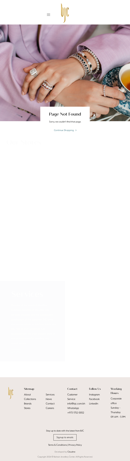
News (49, 399)
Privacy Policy (75, 445)
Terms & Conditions (57, 445)
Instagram (94, 394)
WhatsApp (73, 408)
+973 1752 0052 (75, 412)
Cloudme (71, 452)
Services (50, 394)
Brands (27, 403)
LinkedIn (93, 403)
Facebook (94, 399)
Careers (50, 408)
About (27, 394)
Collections (30, 399)
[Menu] (48, 15)
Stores (27, 408)
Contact (50, 403)
